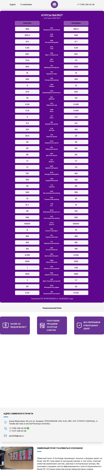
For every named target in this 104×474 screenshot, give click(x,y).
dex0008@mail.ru (16, 436)
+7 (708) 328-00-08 (85, 4)
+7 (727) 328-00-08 (17, 431)
